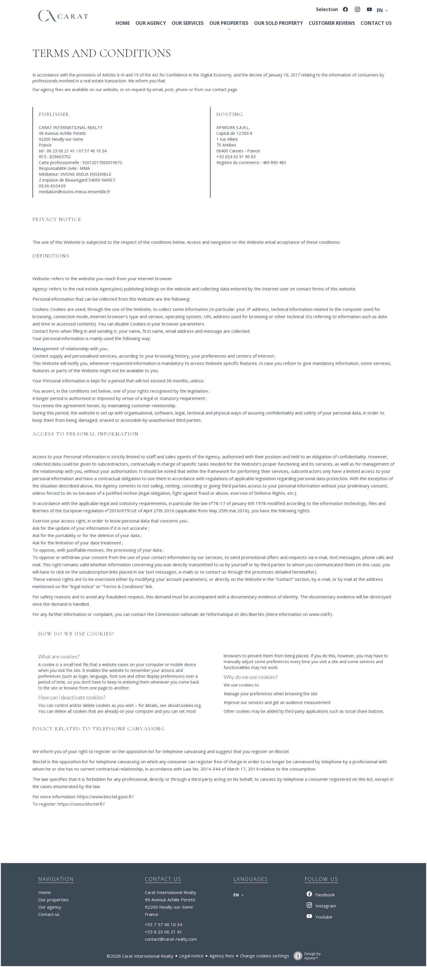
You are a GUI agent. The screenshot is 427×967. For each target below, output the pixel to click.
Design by (306, 955)
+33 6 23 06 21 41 (163, 932)
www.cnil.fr (320, 614)
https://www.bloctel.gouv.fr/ (105, 796)
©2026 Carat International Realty (140, 956)
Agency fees (221, 956)
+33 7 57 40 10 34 (163, 924)
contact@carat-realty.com (171, 939)
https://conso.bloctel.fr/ (81, 804)
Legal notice (191, 956)
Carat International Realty (170, 892)
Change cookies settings (264, 956)
